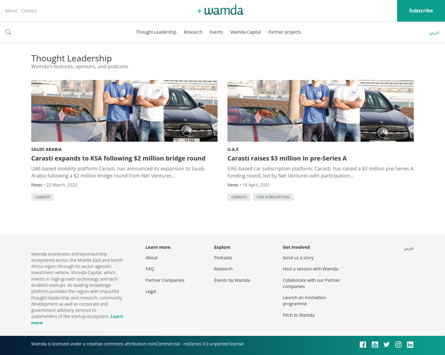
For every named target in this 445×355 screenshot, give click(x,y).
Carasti (42, 197)
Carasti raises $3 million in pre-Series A (287, 158)
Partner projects (284, 32)
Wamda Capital (246, 32)
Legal (151, 291)
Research (193, 32)
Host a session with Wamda (310, 269)
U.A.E (233, 149)
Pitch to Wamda (299, 315)
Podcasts (223, 258)
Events (216, 32)
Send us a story (298, 258)
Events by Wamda (232, 280)
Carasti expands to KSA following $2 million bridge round (118, 158)
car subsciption (273, 197)
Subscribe (421, 10)
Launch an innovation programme (304, 300)
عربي (434, 32)
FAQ (150, 269)
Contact (29, 11)
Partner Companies (165, 280)
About (11, 11)
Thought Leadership (156, 32)
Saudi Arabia (46, 149)
